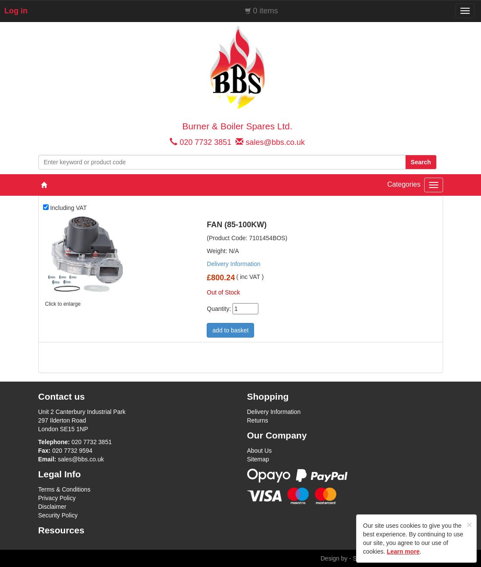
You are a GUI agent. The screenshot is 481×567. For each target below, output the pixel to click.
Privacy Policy (57, 498)
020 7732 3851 (205, 142)
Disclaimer (52, 506)
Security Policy (58, 515)
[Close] (469, 524)
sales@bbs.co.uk (274, 142)
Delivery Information (234, 263)
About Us (259, 450)
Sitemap (258, 459)
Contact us (61, 396)
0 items (265, 10)
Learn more (403, 551)
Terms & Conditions (64, 489)
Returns (257, 420)
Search (421, 162)
